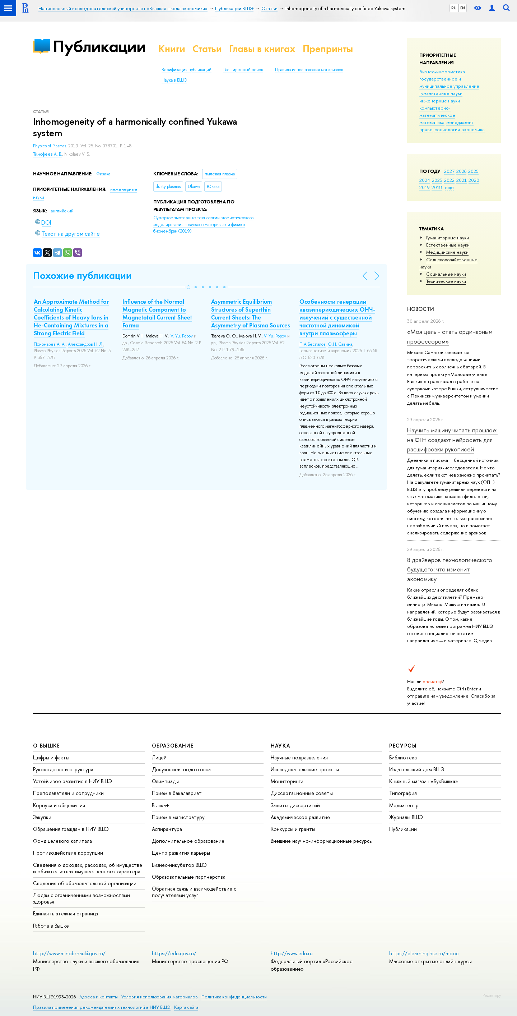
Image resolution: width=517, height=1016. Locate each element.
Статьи (207, 48)
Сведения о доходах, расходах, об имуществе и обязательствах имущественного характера (87, 868)
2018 (437, 187)
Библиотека (403, 757)
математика (431, 122)
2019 (424, 187)
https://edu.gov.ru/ (174, 953)
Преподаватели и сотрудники (68, 793)
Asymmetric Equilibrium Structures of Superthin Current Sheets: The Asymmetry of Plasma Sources (250, 313)
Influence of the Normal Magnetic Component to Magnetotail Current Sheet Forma (157, 313)
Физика (103, 174)
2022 (449, 180)
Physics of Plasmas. (50, 146)
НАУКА (280, 745)
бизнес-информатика (442, 71)
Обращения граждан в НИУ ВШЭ (71, 829)
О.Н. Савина (340, 344)
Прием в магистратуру (178, 817)
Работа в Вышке (51, 925)
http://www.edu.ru (292, 953)
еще (449, 187)
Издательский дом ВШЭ (416, 769)
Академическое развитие (300, 817)
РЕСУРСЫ (402, 745)
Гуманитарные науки (447, 237)
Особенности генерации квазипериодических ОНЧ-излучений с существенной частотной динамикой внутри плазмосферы (337, 317)
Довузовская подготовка (181, 769)
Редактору (492, 995)
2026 (461, 171)
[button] (188, 287)
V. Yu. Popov (182, 336)
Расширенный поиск (243, 70)
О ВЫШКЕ (46, 745)
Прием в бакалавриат (177, 793)
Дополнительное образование (188, 840)
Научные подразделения (299, 757)
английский (62, 211)
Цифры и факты (51, 757)
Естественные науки (448, 245)
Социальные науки (446, 274)
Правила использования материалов (309, 70)
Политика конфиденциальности (234, 997)
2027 (449, 171)
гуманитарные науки (440, 93)
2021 (461, 180)
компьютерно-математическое (437, 111)
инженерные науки (439, 100)
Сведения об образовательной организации (84, 883)
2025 (473, 171)
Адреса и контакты (98, 997)
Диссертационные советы (302, 793)
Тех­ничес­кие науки (446, 281)
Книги (171, 48)
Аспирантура (167, 829)
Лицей (159, 757)
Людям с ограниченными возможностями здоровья (81, 898)
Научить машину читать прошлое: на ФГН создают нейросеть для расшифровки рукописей (452, 439)
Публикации (99, 46)
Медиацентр (404, 805)
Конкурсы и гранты (293, 829)
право (426, 129)
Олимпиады (165, 781)
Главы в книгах (262, 48)
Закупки (42, 817)
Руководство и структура (63, 769)
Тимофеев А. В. (47, 154)
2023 (437, 180)
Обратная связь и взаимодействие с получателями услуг (194, 891)
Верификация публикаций (186, 70)
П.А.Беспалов (312, 344)
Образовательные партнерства (188, 876)
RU (454, 7)
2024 (424, 180)
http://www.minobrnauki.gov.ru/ (69, 953)
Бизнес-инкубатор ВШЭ (179, 864)
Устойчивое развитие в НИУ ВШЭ (72, 781)
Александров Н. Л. (85, 344)
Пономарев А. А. (50, 344)
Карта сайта (186, 1007)
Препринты (328, 48)
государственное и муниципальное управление (449, 82)
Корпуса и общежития (59, 805)
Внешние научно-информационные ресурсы (322, 840)
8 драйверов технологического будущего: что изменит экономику (449, 569)
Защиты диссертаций (295, 805)
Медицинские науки (447, 252)
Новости (420, 309)
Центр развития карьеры (181, 852)
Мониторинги (287, 781)
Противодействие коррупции (68, 852)
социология (447, 129)
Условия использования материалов (159, 997)
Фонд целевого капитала (62, 840)
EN (462, 7)
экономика (473, 129)
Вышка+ (160, 805)
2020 (474, 180)
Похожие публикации (82, 275)
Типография (403, 793)
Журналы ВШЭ (406, 817)
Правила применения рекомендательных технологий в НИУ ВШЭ (102, 1007)
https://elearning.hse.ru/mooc (423, 953)
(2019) (203, 224)
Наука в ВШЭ (174, 80)
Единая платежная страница (65, 913)
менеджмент (460, 122)
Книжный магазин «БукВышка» (423, 781)
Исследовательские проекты (305, 769)
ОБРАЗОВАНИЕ (173, 745)
